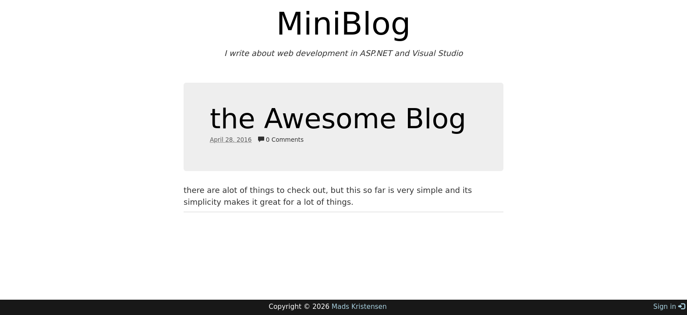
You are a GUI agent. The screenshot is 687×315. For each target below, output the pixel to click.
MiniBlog (343, 23)
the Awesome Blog (338, 119)
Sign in (669, 307)
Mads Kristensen (359, 307)
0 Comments (281, 139)
